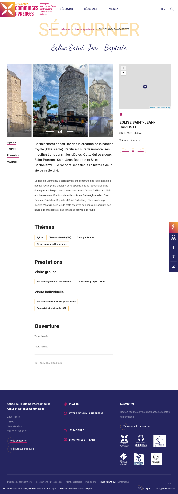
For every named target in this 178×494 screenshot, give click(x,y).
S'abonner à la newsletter (137, 426)
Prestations (13, 155)
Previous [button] (49, 131)
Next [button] (72, 131)
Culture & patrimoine (85, 29)
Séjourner (91, 9)
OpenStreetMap (164, 108)
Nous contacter (18, 441)
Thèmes (11, 149)
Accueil (53, 29)
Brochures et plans (82, 440)
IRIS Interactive (122, 482)
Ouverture (12, 162)
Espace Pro (77, 430)
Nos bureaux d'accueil (22, 449)
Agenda (113, 9)
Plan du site (90, 482)
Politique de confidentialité (19, 482)
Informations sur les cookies (49, 482)
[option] (60, 100)
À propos (11, 142)
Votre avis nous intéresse (86, 413)
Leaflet (152, 108)
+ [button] (123, 68)
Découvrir (66, 9)
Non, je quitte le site (165, 488)
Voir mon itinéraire (129, 140)
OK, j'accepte (144, 488)
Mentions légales (74, 482)
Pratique (75, 404)
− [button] (123, 73)
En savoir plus (86, 488)
